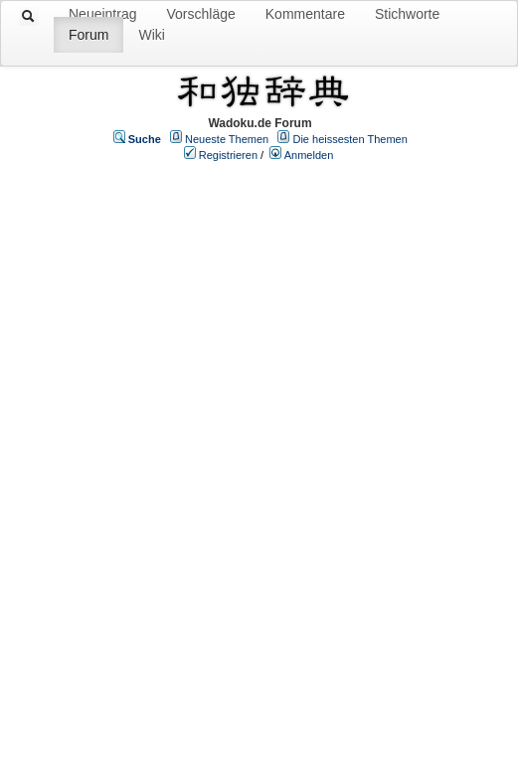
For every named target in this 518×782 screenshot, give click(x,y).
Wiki (151, 35)
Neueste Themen (226, 139)
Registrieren (228, 155)
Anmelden (309, 155)
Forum (88, 35)
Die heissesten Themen (349, 139)
